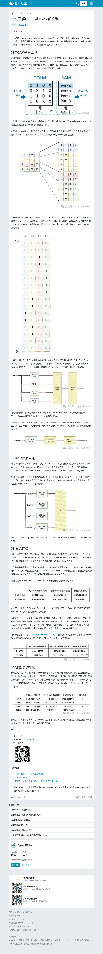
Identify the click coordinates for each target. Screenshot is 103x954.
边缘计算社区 (45, 940)
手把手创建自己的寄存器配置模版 (29, 774)
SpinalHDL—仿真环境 (20, 810)
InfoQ (36, 940)
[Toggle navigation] (91, 3)
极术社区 (18, 3)
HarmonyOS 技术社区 (70, 940)
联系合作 (20, 916)
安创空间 (20, 940)
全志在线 (18, 944)
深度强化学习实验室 (38, 944)
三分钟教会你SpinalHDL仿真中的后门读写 (29, 835)
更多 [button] (90, 797)
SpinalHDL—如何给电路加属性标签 (26, 815)
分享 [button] (84, 797)
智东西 (49, 944)
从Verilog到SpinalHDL (20, 820)
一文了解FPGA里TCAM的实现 (35, 19)
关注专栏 (15, 865)
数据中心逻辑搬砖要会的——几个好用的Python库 (36, 781)
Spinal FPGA (28, 739)
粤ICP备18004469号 (17, 919)
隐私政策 (28, 912)
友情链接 (12, 937)
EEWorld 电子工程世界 (20, 930)
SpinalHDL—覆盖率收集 (21, 830)
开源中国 (29, 940)
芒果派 (26, 944)
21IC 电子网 (55, 940)
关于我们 (12, 916)
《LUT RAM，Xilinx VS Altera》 (42, 635)
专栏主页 (25, 865)
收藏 (77, 797)
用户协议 (20, 912)
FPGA (14, 25)
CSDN (11, 944)
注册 (84, 3)
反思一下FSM (21, 778)
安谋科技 (12, 940)
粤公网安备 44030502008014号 (21, 923)
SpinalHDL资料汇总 (19, 825)
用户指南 (12, 912)
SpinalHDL (23, 25)
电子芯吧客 (84, 940)
